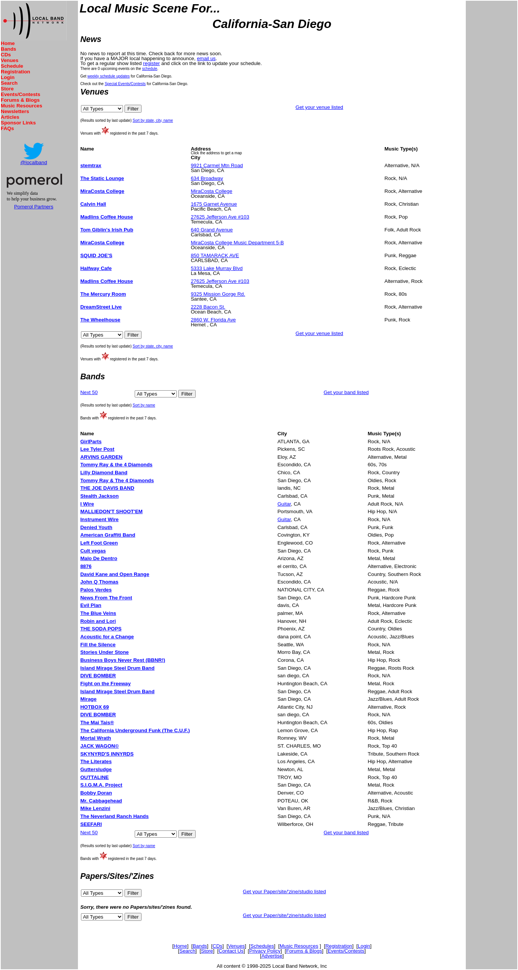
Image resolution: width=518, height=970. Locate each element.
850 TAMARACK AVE (215, 255)
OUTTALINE (94, 777)
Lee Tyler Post (97, 449)
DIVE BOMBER (98, 675)
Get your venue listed (319, 107)
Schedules (262, 946)
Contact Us (231, 951)
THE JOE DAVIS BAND (107, 488)
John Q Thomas (99, 582)
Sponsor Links (18, 123)
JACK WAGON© (99, 746)
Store (7, 89)
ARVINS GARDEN (101, 457)
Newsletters (15, 111)
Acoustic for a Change (107, 636)
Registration (15, 71)
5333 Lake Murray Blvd (217, 268)
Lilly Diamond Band (103, 472)
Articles (10, 117)
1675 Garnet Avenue (214, 204)
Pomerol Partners (33, 207)
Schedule (12, 66)
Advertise (272, 956)
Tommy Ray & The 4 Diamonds (117, 480)
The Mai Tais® (97, 722)
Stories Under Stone (104, 652)
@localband (33, 162)
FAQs (7, 128)
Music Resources (21, 106)
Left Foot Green (99, 543)
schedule (149, 69)
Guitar (284, 504)
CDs (6, 54)
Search (9, 83)
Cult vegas (93, 551)
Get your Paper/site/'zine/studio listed (284, 891)
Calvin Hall (93, 204)
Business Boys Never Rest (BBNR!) (122, 660)
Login (7, 77)
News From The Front (106, 598)
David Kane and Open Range (114, 574)
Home (8, 43)
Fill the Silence (97, 644)
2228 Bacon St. (208, 307)
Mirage (88, 699)
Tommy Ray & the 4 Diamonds (116, 464)
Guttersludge (96, 769)
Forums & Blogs (20, 100)
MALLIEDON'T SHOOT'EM (111, 511)
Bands (8, 49)
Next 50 (89, 392)
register (151, 63)
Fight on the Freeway (105, 683)
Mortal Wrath (95, 738)
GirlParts (90, 441)
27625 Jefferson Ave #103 (220, 217)
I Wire (87, 504)
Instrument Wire (99, 519)
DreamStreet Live (101, 307)
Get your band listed (346, 392)
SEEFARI (91, 824)
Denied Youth (96, 527)
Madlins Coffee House (106, 217)
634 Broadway (207, 178)
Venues (10, 60)
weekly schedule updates (108, 76)
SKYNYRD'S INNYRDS (107, 754)
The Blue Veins (98, 613)
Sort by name (144, 405)
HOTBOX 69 (94, 707)
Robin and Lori (98, 621)
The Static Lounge (102, 178)
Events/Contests (20, 94)
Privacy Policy (265, 951)
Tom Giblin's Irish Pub (106, 230)
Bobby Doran (96, 793)
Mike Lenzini (95, 808)
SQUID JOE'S (96, 255)
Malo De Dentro (98, 558)
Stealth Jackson (99, 496)
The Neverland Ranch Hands (114, 816)
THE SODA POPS (100, 629)
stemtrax (90, 165)
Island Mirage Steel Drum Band (117, 668)
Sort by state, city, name (153, 120)
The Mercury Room (103, 294)
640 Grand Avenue (212, 230)
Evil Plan (90, 605)
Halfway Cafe (96, 268)
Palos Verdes (96, 590)
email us (206, 58)
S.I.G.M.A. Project (101, 785)
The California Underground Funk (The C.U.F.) (135, 730)
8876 (86, 566)
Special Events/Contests (125, 84)
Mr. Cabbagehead (101, 801)
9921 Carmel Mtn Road (217, 165)
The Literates (96, 761)
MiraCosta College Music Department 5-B (237, 242)
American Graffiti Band (107, 535)
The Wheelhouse (100, 320)
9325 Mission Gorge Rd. (218, 294)
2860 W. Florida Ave (213, 320)
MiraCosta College (102, 191)
